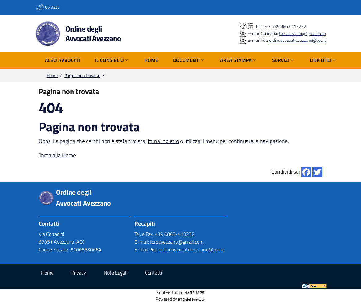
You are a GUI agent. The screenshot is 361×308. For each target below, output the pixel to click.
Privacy (78, 272)
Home (52, 75)
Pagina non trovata (82, 75)
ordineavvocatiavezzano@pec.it (297, 40)
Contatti (153, 272)
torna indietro (163, 141)
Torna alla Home (57, 155)
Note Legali (115, 272)
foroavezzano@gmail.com (302, 33)
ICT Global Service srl (192, 299)
